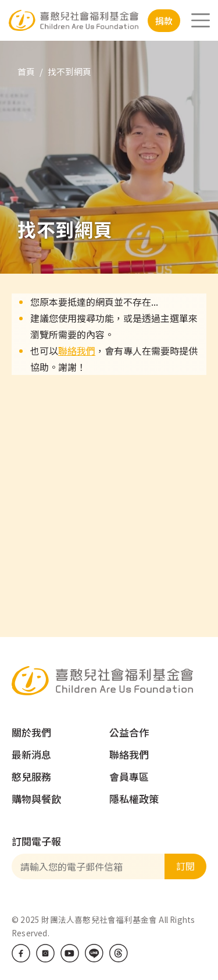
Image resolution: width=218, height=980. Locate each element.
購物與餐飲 (36, 798)
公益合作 (129, 732)
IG (45, 953)
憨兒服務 (31, 776)
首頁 (26, 71)
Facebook (21, 953)
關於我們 (31, 732)
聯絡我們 (76, 351)
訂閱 (185, 866)
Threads (118, 953)
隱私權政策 (134, 798)
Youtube (69, 953)
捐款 (164, 21)
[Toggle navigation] (200, 20)
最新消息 (31, 754)
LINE (94, 953)
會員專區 (129, 776)
